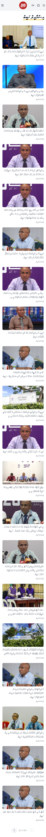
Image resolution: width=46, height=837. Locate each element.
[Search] (44, 5)
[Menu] (2, 5)
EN (33, 5)
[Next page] (14, 830)
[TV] (38, 5)
